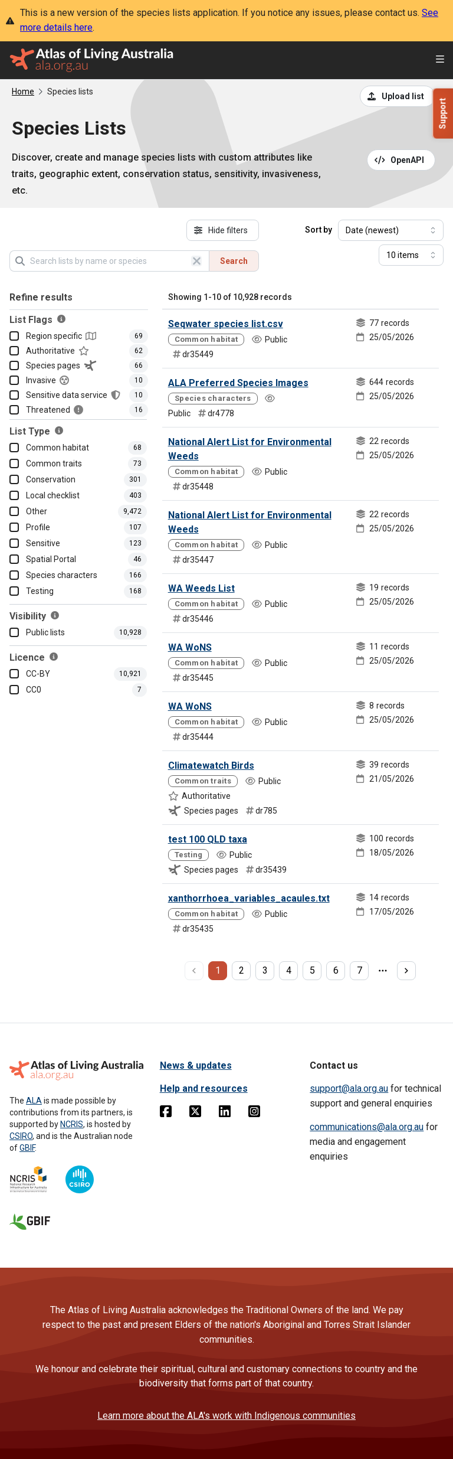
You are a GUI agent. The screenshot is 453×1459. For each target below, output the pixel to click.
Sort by (318, 229)
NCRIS (71, 1124)
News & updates (196, 1065)
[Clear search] (196, 261)
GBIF (27, 1148)
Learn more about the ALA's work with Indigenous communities (226, 1415)
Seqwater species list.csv (225, 323)
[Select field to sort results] (391, 230)
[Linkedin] (225, 1113)
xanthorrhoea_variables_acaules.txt (249, 898)
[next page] (406, 970)
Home (23, 91)
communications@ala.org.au (367, 1126)
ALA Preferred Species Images (238, 383)
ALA (34, 1100)
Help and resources (204, 1088)
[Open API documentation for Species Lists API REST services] (401, 160)
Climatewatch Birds (211, 765)
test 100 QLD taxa (207, 839)
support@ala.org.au (349, 1088)
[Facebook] (166, 1113)
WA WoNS (190, 647)
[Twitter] (195, 1113)
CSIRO (20, 1136)
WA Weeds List (201, 588)
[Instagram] (254, 1113)
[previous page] (194, 970)
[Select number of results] (411, 255)
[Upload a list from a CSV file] (397, 96)
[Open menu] (440, 60)
